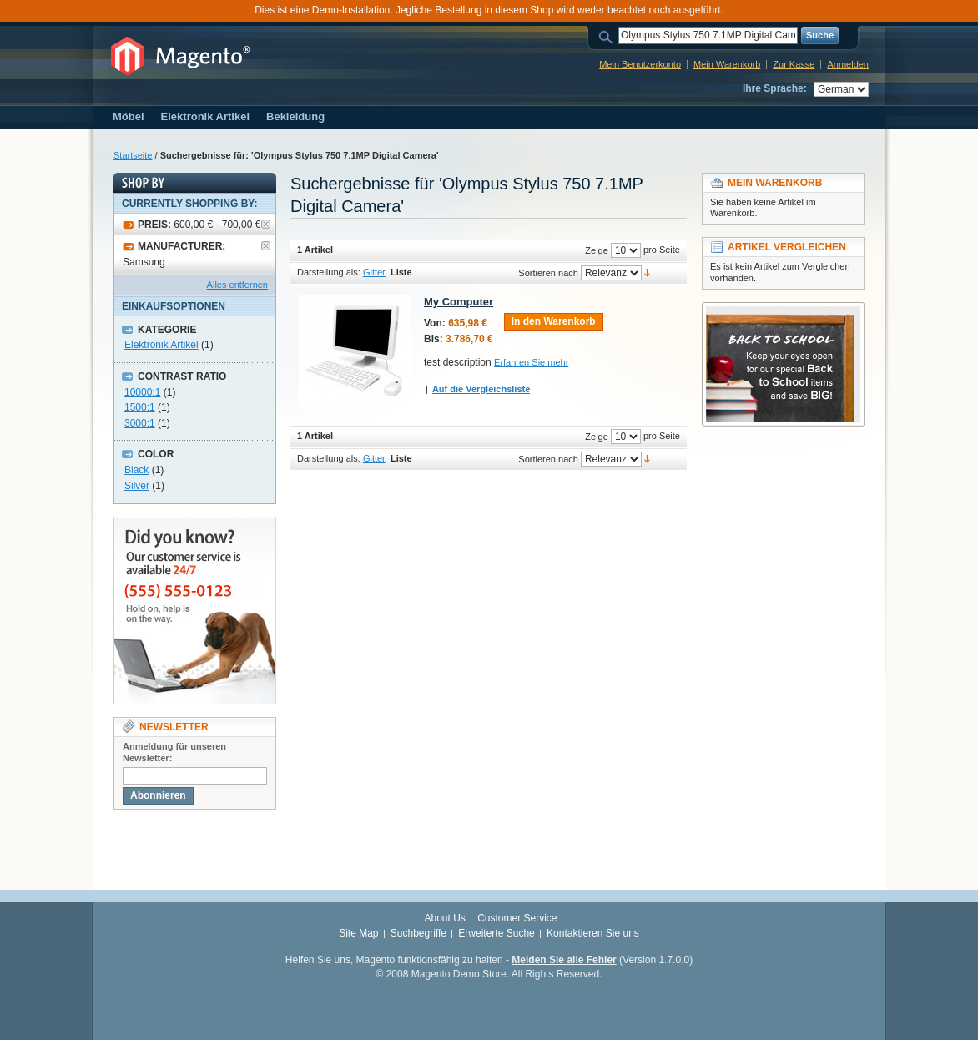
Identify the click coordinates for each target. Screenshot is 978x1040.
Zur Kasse (793, 64)
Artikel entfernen (265, 224)
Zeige (596, 250)
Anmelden (848, 64)
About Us (444, 918)
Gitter (374, 272)
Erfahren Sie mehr (531, 362)
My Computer (458, 301)
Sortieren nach (548, 273)
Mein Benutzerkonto (640, 64)
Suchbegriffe (418, 933)
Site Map (358, 933)
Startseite (132, 155)
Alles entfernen (237, 285)
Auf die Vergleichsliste (481, 389)
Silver (136, 486)
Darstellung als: (328, 272)
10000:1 (142, 392)
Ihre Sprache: (775, 88)
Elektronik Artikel (161, 345)
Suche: (608, 35)
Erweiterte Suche (496, 933)
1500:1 (139, 407)
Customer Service (517, 918)
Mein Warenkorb (726, 64)
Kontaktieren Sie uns (593, 933)
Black (136, 470)
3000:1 (139, 423)
